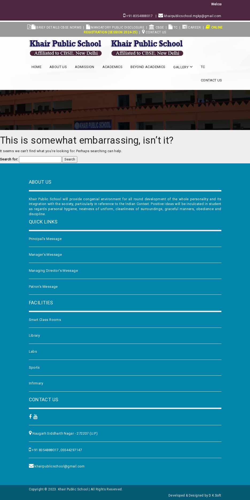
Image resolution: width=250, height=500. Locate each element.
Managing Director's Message (53, 271)
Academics (112, 67)
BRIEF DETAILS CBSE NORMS (57, 27)
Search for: (9, 159)
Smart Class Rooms (45, 320)
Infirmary (36, 383)
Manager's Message (45, 255)
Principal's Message (45, 239)
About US (58, 67)
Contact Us (154, 32)
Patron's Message (43, 287)
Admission (84, 67)
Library (34, 335)
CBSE (156, 27)
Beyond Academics (147, 67)
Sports (34, 367)
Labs (33, 351)
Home (37, 67)
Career (191, 27)
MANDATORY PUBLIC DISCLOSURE (115, 27)
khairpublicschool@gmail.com (59, 466)
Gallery (183, 66)
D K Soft (215, 495)
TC (173, 27)
